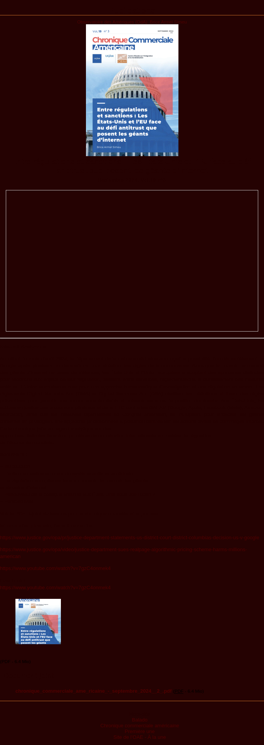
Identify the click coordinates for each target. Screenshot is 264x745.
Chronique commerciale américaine (139, 725)
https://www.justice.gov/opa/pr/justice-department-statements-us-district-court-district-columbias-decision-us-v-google (129, 537)
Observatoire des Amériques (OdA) (112, 21)
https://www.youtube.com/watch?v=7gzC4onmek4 (55, 568)
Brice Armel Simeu (168, 21)
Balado (139, 720)
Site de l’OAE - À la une (139, 737)
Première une (139, 731)
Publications (132, 10)
